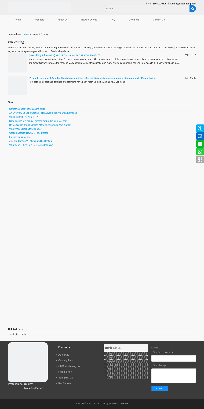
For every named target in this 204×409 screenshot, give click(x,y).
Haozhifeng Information (41, 55)
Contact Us (159, 19)
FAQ (113, 19)
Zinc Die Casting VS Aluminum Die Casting (30, 141)
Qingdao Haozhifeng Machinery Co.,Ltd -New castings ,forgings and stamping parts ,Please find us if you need (110, 78)
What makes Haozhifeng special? (25, 129)
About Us (63, 19)
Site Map (124, 403)
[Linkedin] (4, 135)
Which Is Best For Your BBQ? (24, 117)
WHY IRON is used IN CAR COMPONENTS (78, 55)
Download (134, 19)
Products (39, 19)
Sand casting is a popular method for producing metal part (38, 121)
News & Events (89, 19)
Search (192, 8)
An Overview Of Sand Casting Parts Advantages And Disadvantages (43, 113)
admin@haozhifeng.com (183, 3)
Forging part (65, 372)
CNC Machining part (69, 366)
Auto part (63, 354)
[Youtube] (4, 152)
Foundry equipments (19, 137)
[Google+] (4, 143)
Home (18, 19)
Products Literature (39, 78)
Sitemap (111, 373)
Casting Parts (66, 360)
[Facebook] (4, 127)
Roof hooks (64, 383)
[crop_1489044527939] (28, 362)
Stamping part (66, 377)
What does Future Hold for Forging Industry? (31, 145)
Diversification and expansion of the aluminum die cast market (39, 125)
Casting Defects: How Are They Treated (28, 133)
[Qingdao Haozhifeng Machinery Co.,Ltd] (39, 7)
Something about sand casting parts (27, 109)
